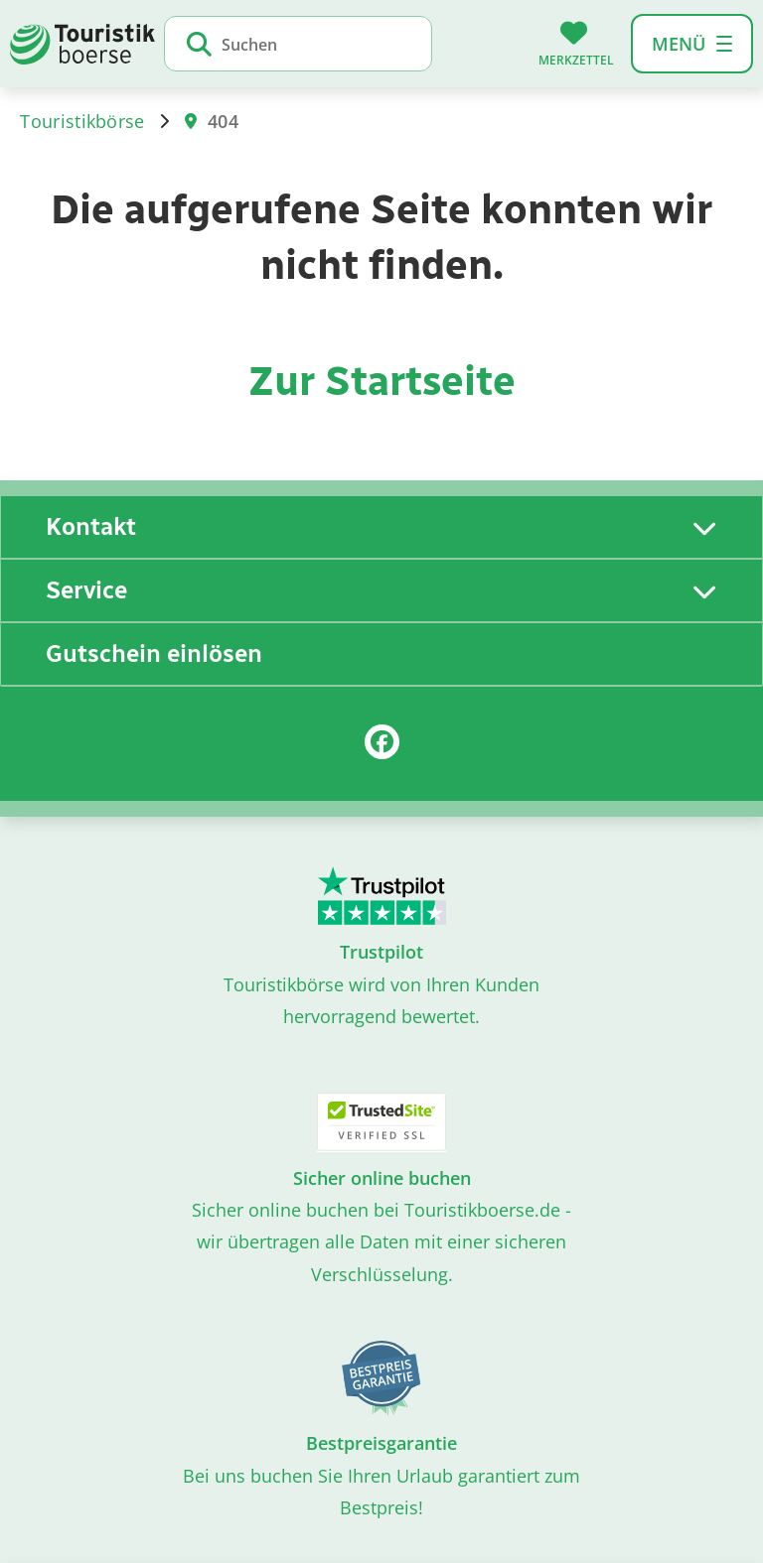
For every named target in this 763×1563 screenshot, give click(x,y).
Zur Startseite (382, 381)
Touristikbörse (82, 121)
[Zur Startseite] (82, 42)
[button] (692, 43)
